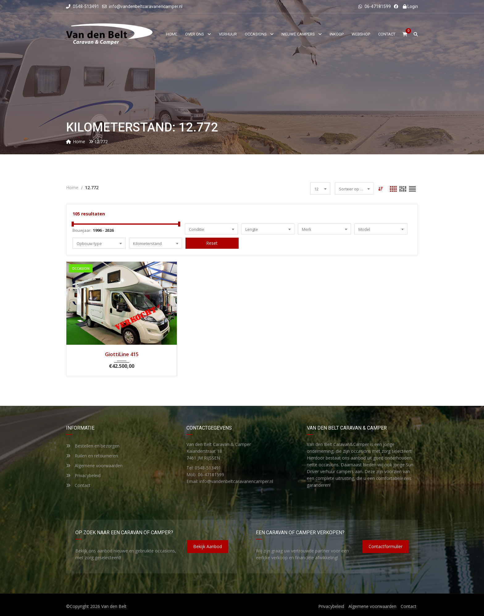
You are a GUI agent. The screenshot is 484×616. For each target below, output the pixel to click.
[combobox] (320, 188)
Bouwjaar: (82, 230)
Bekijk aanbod (207, 546)
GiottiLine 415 (122, 354)
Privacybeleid (83, 475)
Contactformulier (386, 546)
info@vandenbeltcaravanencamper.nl (145, 6)
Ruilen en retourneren (92, 456)
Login (410, 6)
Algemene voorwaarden (94, 465)
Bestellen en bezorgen (92, 446)
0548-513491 (82, 6)
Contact (78, 485)
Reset (212, 243)
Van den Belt (114, 606)
